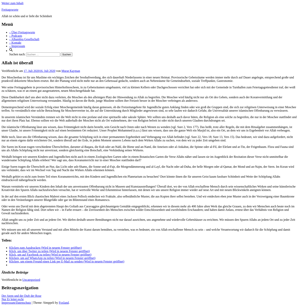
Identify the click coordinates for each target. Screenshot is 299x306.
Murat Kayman (70, 70)
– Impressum (17, 46)
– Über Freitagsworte (22, 32)
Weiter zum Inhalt (12, 3)
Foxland (64, 302)
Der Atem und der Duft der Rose (21, 295)
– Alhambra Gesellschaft (24, 39)
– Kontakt (15, 42)
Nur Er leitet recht (13, 299)
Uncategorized (31, 279)
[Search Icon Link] (11, 50)
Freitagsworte (10, 9)
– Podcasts (15, 35)
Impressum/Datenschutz (16, 302)
